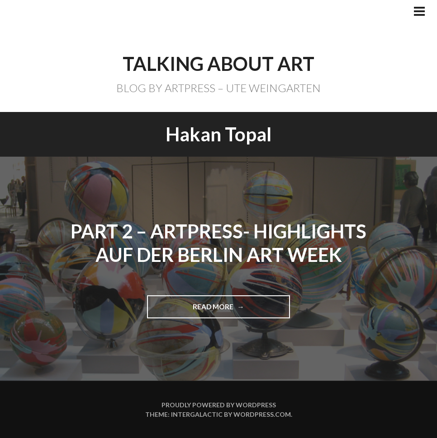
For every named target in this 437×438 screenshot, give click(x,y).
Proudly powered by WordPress (219, 405)
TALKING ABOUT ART (218, 63)
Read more (217, 310)
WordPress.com (262, 414)
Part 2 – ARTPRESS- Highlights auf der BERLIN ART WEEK (218, 243)
